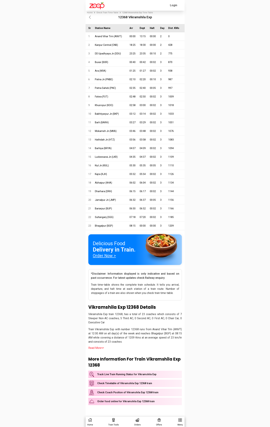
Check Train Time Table (107, 13)
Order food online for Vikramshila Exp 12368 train (126, 401)
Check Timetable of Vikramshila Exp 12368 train (124, 383)
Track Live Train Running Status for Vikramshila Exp (126, 374)
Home (90, 13)
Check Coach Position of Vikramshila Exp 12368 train (127, 392)
